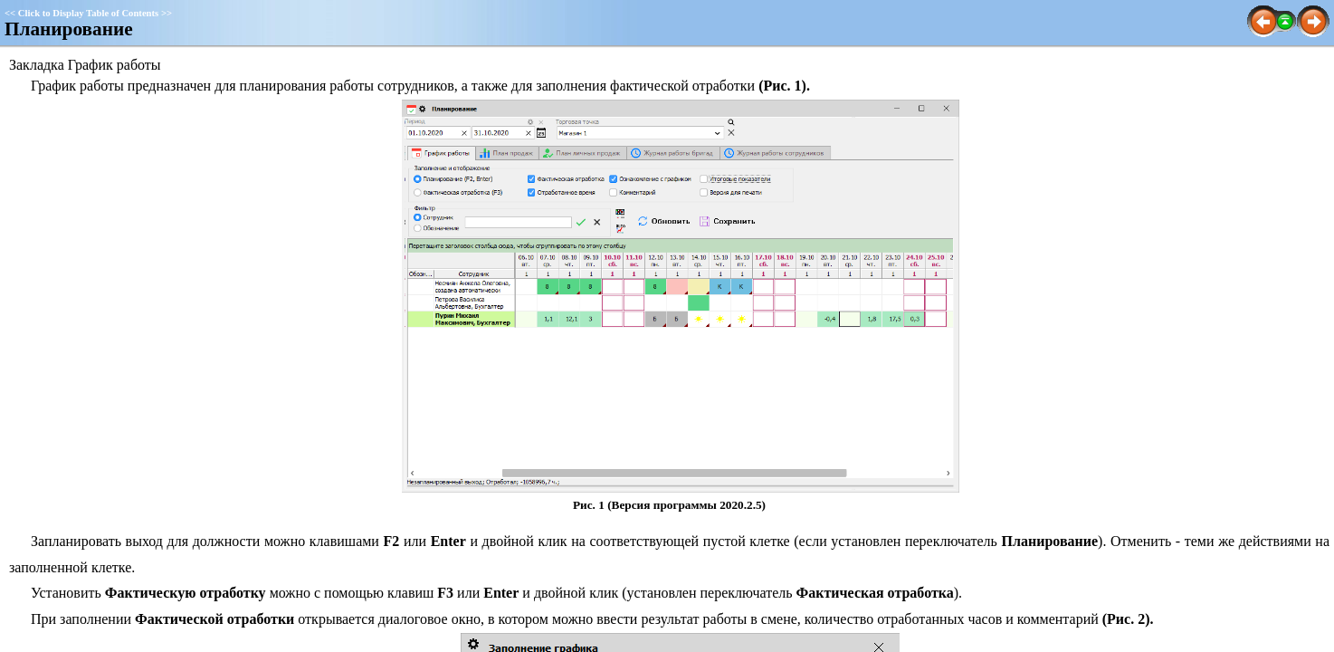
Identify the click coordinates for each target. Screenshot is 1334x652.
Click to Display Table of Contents (88, 13)
